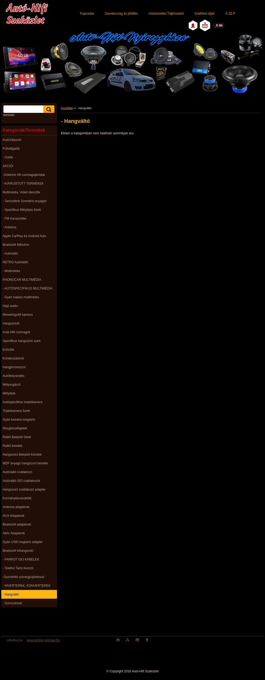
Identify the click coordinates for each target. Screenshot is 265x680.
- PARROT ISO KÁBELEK (21, 559)
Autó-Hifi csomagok (16, 332)
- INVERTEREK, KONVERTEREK (27, 586)
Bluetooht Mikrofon (16, 245)
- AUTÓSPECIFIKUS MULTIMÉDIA (27, 288)
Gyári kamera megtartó (19, 419)
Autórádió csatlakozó (17, 472)
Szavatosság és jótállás (121, 13)
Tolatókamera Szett (16, 411)
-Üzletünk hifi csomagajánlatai (24, 175)
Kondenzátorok (13, 358)
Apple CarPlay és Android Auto (24, 236)
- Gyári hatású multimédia (21, 297)
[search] (48, 109)
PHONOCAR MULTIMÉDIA (22, 280)
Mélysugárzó (12, 384)
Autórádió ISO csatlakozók (21, 481)
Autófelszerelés (13, 376)
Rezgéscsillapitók (15, 428)
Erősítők (8, 350)
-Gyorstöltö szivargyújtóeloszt (23, 577)
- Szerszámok (12, 603)
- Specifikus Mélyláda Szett (22, 210)
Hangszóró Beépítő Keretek (22, 454)
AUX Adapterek (13, 516)
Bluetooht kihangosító (18, 551)
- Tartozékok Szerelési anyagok (25, 201)
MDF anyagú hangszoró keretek (25, 463)
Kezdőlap (67, 108)
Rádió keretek (12, 446)
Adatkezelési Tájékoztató (165, 13)
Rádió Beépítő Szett (17, 437)
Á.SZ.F (230, 13)
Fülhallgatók (11, 148)
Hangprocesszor (14, 367)
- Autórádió (10, 253)
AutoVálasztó (12, 140)
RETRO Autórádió (15, 262)
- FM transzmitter (15, 218)
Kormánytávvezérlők (17, 498)
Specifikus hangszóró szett (22, 341)
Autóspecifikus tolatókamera (22, 402)
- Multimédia (11, 271)
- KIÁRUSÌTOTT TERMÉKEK (23, 183)
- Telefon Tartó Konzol (18, 568)
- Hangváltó (11, 594)
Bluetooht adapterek (17, 524)
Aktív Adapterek (14, 533)
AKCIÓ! (8, 166)
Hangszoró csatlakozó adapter (24, 489)
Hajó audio (10, 306)
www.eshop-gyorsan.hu (43, 640)
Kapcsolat (87, 13)
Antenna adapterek (16, 507)
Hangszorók (11, 323)
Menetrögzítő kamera (18, 315)
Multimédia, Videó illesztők (21, 192)
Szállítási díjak (204, 13)
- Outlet (8, 157)
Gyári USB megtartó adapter (23, 542)
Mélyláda (9, 393)
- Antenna (9, 227)
